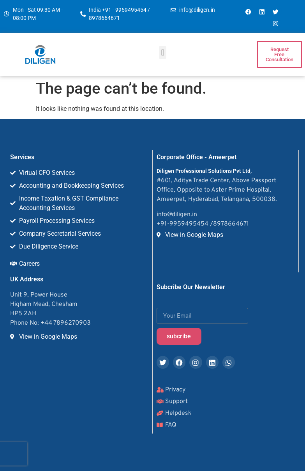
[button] (162, 52)
